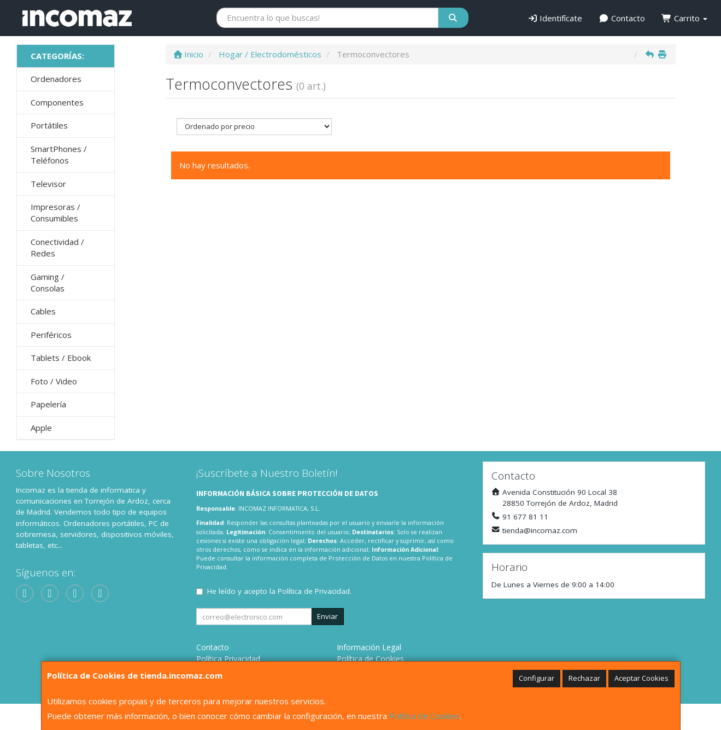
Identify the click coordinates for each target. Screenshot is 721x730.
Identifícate (555, 18)
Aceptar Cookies (641, 678)
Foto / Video (54, 381)
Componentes (57, 102)
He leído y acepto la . (279, 591)
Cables (43, 311)
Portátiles (49, 125)
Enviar (327, 616)
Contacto (622, 18)
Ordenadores (56, 78)
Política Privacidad (228, 658)
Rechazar (584, 678)
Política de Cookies (424, 715)
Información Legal (369, 647)
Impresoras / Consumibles (55, 212)
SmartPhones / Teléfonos (59, 154)
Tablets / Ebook (61, 357)
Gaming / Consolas (48, 282)
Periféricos (51, 334)
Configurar (536, 678)
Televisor (48, 183)
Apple (41, 427)
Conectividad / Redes (57, 247)
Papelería (48, 404)
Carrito (684, 18)
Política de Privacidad (314, 591)
